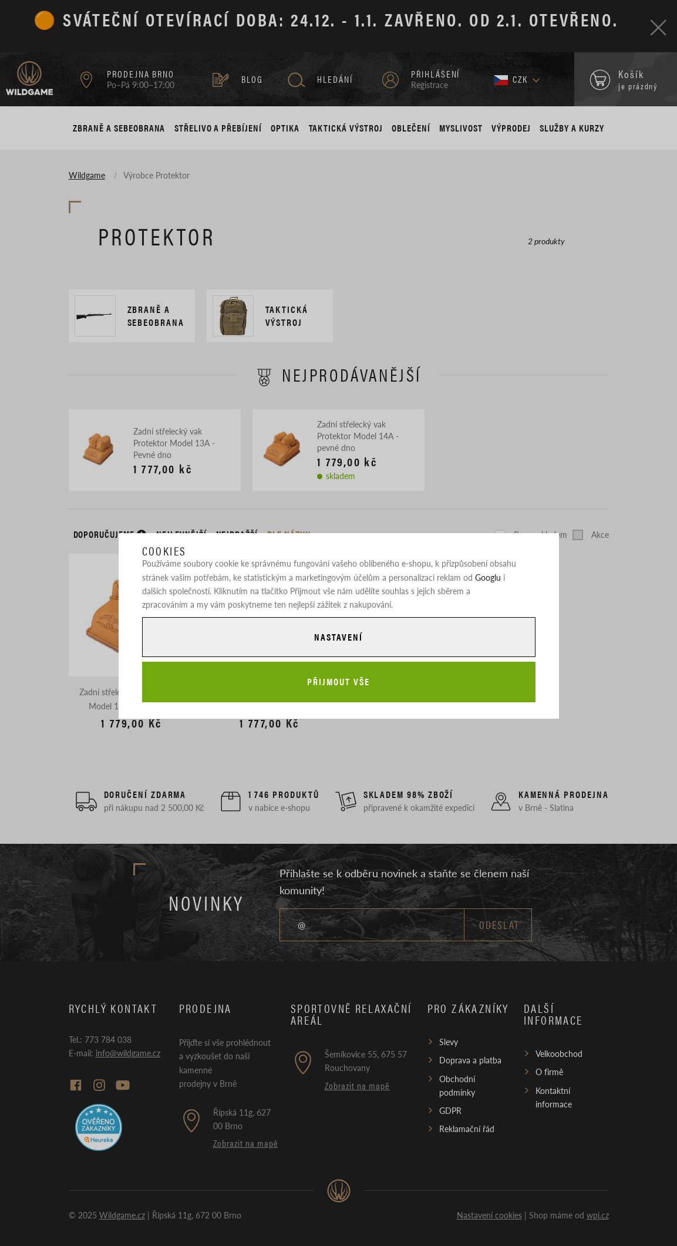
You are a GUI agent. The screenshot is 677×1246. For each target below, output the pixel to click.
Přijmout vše (338, 681)
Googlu (488, 577)
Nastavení (338, 637)
